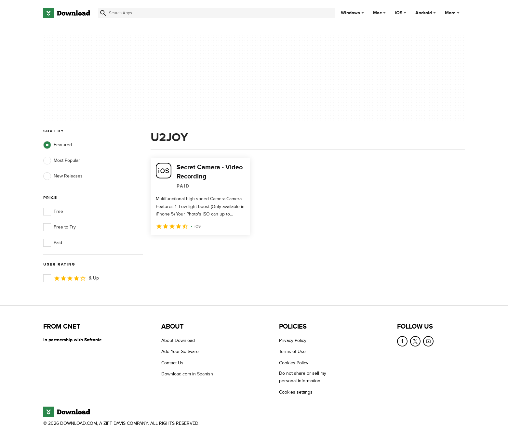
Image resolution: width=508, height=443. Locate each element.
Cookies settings (296, 392)
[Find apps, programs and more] (216, 13)
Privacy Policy (292, 340)
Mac (377, 13)
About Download (178, 340)
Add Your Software (180, 351)
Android (423, 13)
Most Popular (61, 160)
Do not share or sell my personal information (302, 377)
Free (53, 211)
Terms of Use (292, 351)
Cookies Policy (293, 363)
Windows (350, 13)
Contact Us (172, 363)
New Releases (63, 176)
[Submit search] (103, 13)
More (453, 13)
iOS (398, 13)
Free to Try (59, 227)
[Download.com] (66, 13)
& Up (71, 278)
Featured (57, 145)
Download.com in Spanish (187, 374)
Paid (52, 243)
